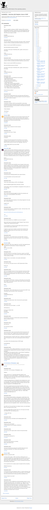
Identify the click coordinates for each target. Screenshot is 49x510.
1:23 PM (5, 259)
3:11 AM (5, 170)
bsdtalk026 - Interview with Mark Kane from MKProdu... (41, 69)
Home (17, 498)
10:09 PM (5, 37)
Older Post (29, 498)
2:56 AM (5, 328)
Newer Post (4, 498)
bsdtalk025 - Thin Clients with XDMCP (40, 72)
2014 (37, 34)
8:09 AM (5, 426)
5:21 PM (5, 276)
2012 (37, 37)
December (38, 47)
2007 (37, 44)
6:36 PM (5, 296)
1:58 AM (5, 133)
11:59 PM (5, 122)
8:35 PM (5, 432)
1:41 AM (5, 128)
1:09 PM (5, 477)
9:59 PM (5, 320)
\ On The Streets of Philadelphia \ (10, 363)
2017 (37, 30)
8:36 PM (5, 313)
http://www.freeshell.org (12, 17)
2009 (37, 41)
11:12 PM (5, 112)
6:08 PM (5, 286)
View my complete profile (39, 94)
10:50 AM (5, 204)
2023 (37, 29)
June (37, 55)
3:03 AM (5, 450)
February (38, 84)
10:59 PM (5, 99)
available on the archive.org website (40, 18)
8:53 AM (5, 189)
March (38, 59)
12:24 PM (5, 240)
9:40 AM (5, 360)
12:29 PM (5, 437)
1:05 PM (5, 249)
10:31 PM (5, 55)
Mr (36, 93)
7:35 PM (5, 301)
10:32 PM (5, 73)
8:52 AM (5, 366)
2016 (37, 32)
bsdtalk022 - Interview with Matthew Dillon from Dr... (41, 80)
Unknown (6, 115)
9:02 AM (5, 393)
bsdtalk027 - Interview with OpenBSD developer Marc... (41, 66)
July (37, 54)
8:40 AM (5, 467)
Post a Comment (6, 493)
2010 (37, 40)
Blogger (30, 507)
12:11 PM (5, 232)
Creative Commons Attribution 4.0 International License (41, 102)
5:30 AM (5, 414)
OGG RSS (36, 24)
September (38, 51)
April (37, 58)
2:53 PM (5, 444)
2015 (37, 33)
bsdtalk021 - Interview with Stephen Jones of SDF (15, 14)
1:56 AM (5, 420)
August (38, 52)
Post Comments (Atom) (19, 501)
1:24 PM (5, 267)
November (38, 48)
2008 (37, 43)
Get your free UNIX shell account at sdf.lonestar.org (13, 212)
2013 (37, 36)
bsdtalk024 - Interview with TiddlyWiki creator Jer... (41, 74)
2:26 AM (5, 160)
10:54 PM (5, 91)
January (38, 86)
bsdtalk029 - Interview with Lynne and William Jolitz (41, 61)
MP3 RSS (36, 23)
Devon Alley (6, 148)
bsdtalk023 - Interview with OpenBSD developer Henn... (41, 77)
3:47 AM (5, 178)
